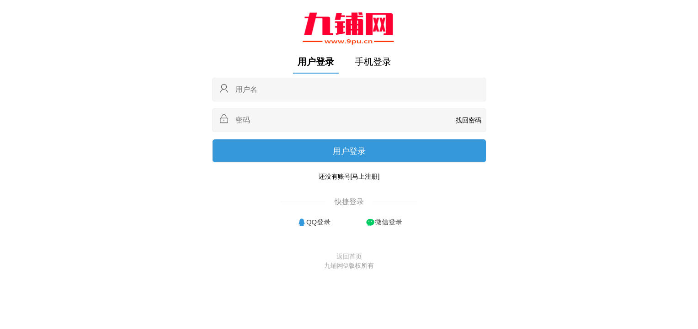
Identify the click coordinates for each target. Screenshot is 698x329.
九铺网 (333, 265)
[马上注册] (365, 176)
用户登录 (316, 62)
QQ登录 (318, 222)
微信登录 (388, 222)
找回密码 (468, 120)
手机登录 (373, 62)
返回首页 (349, 256)
